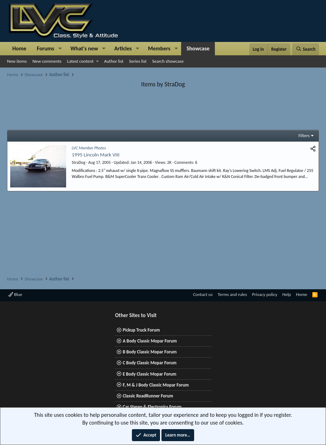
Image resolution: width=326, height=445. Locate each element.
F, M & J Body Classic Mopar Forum (156, 385)
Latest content (80, 61)
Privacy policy (264, 294)
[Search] (305, 49)
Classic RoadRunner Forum (148, 395)
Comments (183, 162)
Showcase (197, 48)
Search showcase (168, 61)
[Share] (313, 149)
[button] (60, 48)
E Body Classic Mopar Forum (149, 374)
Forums (45, 48)
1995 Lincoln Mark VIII (96, 155)
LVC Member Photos (89, 148)
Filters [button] (303, 135)
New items (17, 61)
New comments (47, 61)
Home (19, 48)
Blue (15, 294)
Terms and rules (232, 294)
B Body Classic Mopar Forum (150, 351)
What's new (84, 48)
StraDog (78, 162)
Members (159, 48)
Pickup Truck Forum (141, 330)
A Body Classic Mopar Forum (150, 341)
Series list (138, 61)
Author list (113, 61)
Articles (123, 48)
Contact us (203, 294)
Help (286, 294)
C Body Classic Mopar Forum (150, 362)
